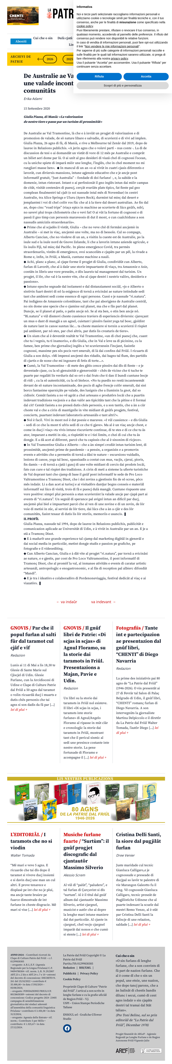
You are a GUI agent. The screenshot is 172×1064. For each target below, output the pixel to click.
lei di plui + (18, 710)
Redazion (69, 968)
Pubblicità (69, 973)
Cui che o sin (43, 38)
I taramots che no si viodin (31, 841)
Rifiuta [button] (99, 1047)
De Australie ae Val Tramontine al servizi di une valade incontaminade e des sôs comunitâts (84, 83)
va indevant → (103, 601)
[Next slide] (158, 59)
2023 (109, 59)
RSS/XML (85, 968)
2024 (89, 59)
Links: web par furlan (85, 45)
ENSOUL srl (70, 1015)
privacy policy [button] (119, 1029)
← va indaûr (67, 601)
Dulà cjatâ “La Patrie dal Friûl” (80, 38)
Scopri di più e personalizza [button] (123, 1056)
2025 (69, 59)
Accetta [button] (146, 1047)
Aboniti (21, 41)
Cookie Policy (72, 979)
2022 (129, 59)
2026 (50, 59)
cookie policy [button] (85, 996)
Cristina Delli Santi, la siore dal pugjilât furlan (138, 841)
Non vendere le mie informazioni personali (112, 1017)
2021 (148, 59)
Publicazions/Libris (122, 38)
